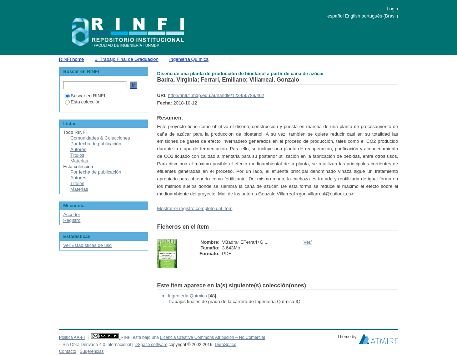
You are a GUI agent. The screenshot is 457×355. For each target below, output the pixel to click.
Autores (78, 149)
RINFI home (71, 59)
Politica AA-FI (72, 337)
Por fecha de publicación (95, 143)
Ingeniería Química (189, 59)
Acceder (71, 214)
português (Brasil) (379, 16)
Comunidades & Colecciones (100, 138)
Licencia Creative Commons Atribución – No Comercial (212, 337)
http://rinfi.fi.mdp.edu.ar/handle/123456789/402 (216, 95)
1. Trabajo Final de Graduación (127, 59)
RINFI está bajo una (139, 337)
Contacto (67, 351)
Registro (71, 220)
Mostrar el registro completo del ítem (194, 208)
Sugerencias (92, 351)
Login (392, 8)
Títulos (77, 155)
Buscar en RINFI (85, 95)
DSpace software (151, 344)
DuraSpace (225, 344)
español (335, 16)
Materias (79, 161)
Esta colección (83, 101)
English (352, 16)
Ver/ (307, 242)
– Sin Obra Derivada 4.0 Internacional (95, 344)
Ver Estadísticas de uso (87, 245)
